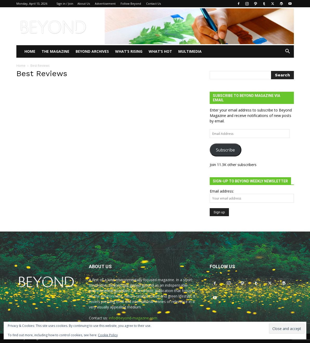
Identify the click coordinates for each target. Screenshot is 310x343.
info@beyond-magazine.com (133, 317)
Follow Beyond (131, 3)
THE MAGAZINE (55, 51)
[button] (287, 51)
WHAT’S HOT (160, 51)
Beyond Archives (92, 51)
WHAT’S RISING (128, 51)
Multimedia (190, 51)
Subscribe (225, 150)
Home (29, 51)
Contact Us (153, 3)
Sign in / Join (64, 3)
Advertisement (105, 3)
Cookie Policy (108, 335)
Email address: (222, 191)
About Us (83, 3)
